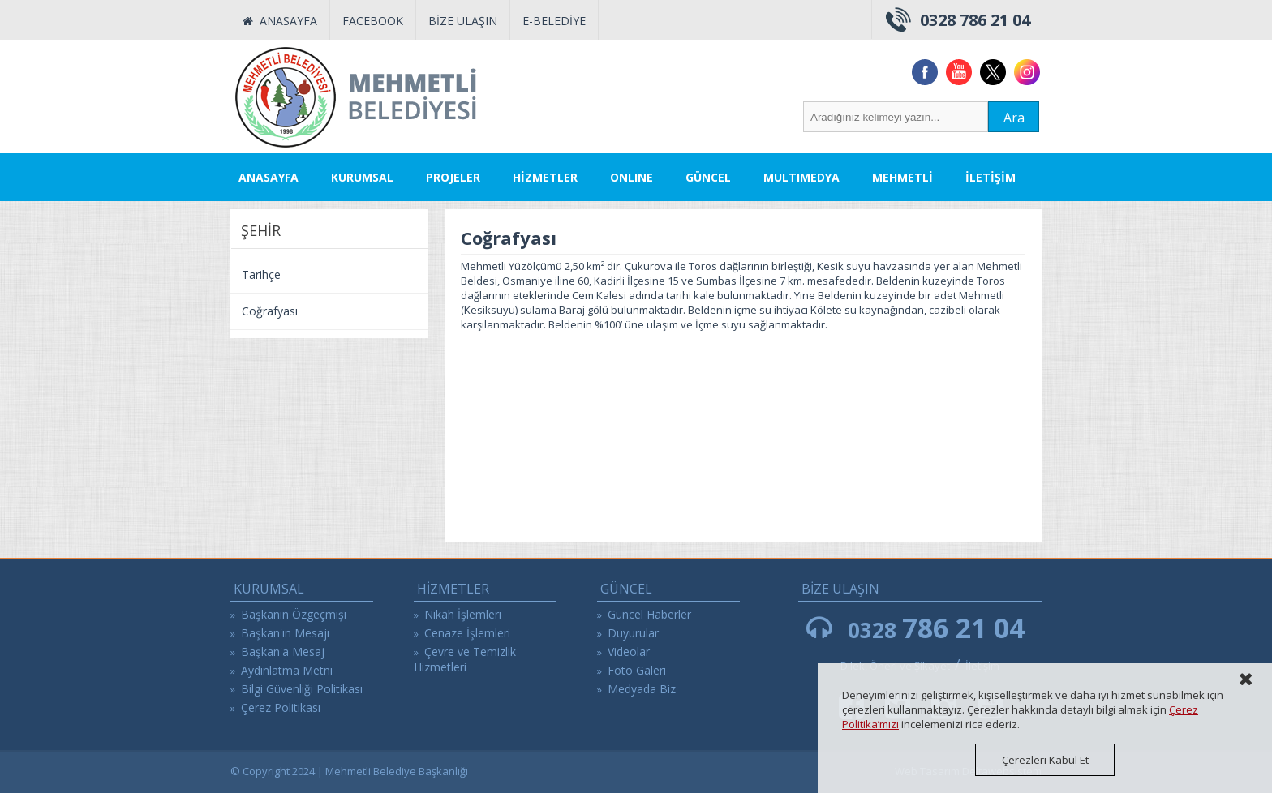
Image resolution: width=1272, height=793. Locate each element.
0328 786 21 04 (975, 20)
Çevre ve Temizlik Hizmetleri (465, 659)
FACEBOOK (372, 20)
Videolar (629, 651)
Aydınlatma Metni (287, 670)
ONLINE (631, 177)
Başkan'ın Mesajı (285, 633)
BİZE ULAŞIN (462, 20)
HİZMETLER (545, 177)
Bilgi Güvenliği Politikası (302, 689)
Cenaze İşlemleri (467, 633)
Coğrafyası (270, 311)
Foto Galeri (637, 670)
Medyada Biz (642, 689)
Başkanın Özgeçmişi (293, 614)
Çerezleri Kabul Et (1045, 759)
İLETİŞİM (990, 177)
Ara (1014, 117)
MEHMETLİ (902, 177)
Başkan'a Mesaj (282, 651)
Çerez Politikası (280, 707)
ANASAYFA (280, 20)
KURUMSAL (362, 177)
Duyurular (633, 633)
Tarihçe (261, 274)
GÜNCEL (708, 177)
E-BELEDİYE (554, 20)
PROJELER (453, 177)
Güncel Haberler (649, 614)
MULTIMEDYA (801, 177)
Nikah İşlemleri (462, 614)
